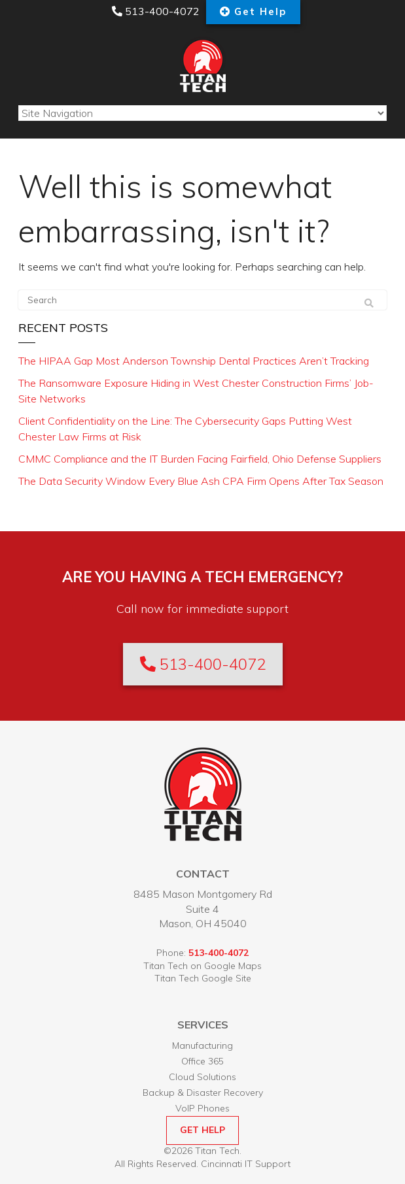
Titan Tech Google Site (202, 978)
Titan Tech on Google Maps (202, 966)
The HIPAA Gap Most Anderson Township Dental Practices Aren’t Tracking (193, 360)
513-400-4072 (156, 11)
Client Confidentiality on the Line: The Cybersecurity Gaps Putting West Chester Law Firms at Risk (185, 428)
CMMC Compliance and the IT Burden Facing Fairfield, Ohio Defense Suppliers (199, 458)
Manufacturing (202, 1045)
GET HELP (202, 1130)
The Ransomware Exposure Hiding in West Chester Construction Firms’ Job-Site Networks (196, 390)
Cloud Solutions (202, 1077)
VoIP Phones (202, 1108)
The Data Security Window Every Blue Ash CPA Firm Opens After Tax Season (200, 480)
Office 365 (202, 1061)
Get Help (260, 11)
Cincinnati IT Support (246, 1164)
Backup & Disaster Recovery (203, 1092)
